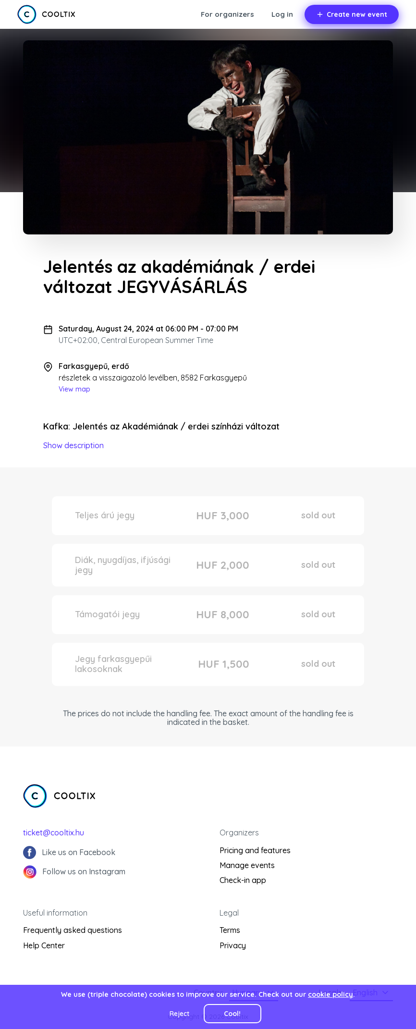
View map (74, 389)
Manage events (247, 865)
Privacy (233, 945)
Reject (179, 1013)
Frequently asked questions (72, 930)
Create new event (351, 14)
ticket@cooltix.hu (53, 832)
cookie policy (330, 994)
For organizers (227, 14)
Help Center (44, 945)
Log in (282, 14)
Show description (73, 445)
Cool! (232, 1013)
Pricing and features (255, 850)
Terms (230, 930)
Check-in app (243, 880)
